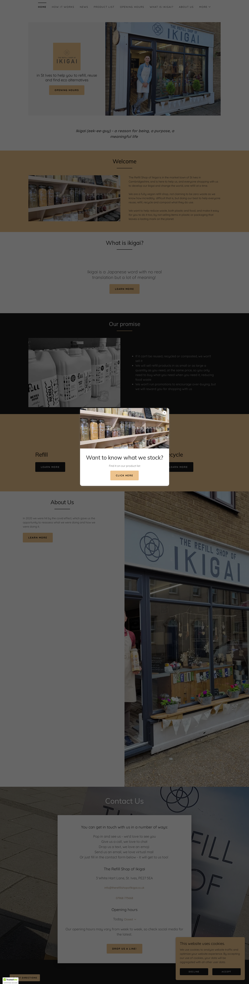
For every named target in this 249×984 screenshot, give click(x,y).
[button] (11, 980)
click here (124, 475)
